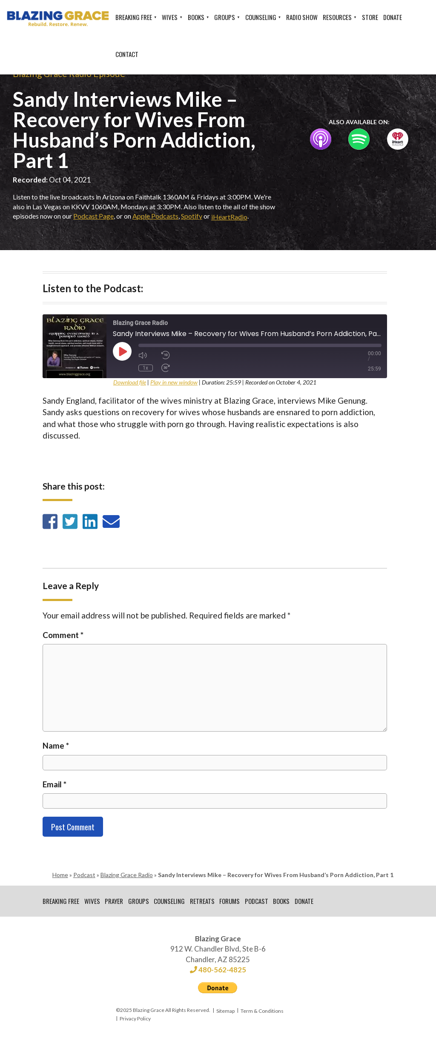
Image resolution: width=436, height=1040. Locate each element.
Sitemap (225, 1011)
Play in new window (174, 382)
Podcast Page (93, 216)
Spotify (191, 216)
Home (60, 874)
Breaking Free (133, 17)
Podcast (84, 874)
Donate (392, 17)
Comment (63, 635)
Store (370, 17)
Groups (224, 17)
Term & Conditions (262, 1011)
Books (196, 17)
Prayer (114, 901)
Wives (170, 17)
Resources (337, 17)
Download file (129, 382)
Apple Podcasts (155, 216)
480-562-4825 (218, 970)
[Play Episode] (122, 351)
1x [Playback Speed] (145, 368)
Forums (231, 901)
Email (54, 784)
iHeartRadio (229, 217)
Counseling (260, 17)
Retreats (203, 901)
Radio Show (302, 17)
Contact (126, 54)
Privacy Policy (135, 1019)
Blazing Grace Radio (126, 874)
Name (56, 745)
